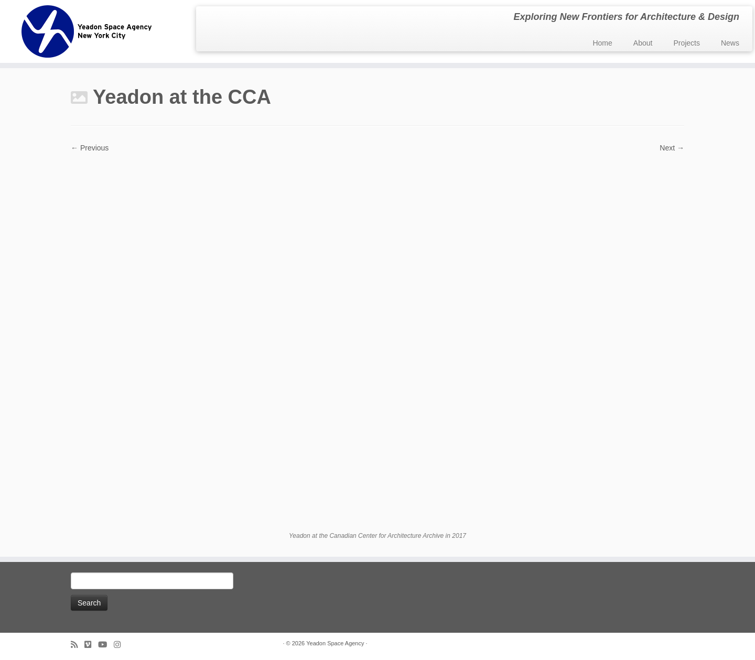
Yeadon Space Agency (335, 643)
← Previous (90, 148)
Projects (686, 43)
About (643, 43)
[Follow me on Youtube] (106, 644)
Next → (672, 148)
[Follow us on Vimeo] (91, 644)
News (730, 43)
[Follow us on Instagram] (120, 644)
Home (602, 43)
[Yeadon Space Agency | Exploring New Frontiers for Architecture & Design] (87, 31)
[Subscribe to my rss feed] (77, 644)
